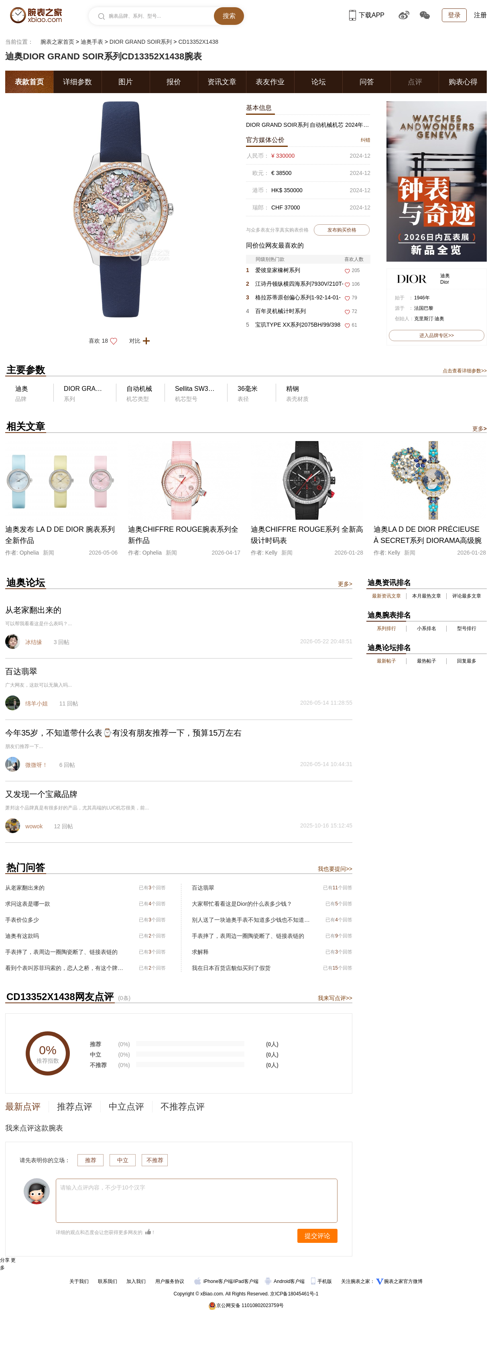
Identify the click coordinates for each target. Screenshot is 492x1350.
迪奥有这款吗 (22, 936)
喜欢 (105, 341)
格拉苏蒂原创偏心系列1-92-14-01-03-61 (293, 299)
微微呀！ (36, 765)
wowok (34, 826)
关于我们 (79, 1281)
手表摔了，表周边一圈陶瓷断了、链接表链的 (61, 952)
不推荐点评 (183, 1107)
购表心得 (463, 82)
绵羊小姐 (36, 703)
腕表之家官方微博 (403, 1281)
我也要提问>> (335, 869)
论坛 (318, 82)
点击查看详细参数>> (465, 371)
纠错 (365, 140)
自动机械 (139, 388)
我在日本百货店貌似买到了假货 (231, 968)
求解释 (200, 952)
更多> (345, 584)
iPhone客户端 (213, 1281)
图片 (125, 82)
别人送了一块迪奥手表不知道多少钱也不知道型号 (251, 920)
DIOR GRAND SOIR (93, 388)
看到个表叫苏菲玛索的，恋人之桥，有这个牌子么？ (64, 968)
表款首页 (29, 82)
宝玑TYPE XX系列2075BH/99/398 (293, 324)
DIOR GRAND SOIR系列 (141, 42)
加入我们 (136, 1281)
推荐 (90, 1160)
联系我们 (107, 1281)
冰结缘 (33, 642)
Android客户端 (285, 1281)
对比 (142, 341)
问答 (367, 82)
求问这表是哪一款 (27, 904)
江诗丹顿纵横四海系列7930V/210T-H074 (295, 286)
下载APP (366, 15)
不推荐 (154, 1160)
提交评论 (317, 1235)
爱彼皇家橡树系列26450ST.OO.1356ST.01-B (279, 272)
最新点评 (23, 1107)
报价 (174, 82)
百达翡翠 (203, 887)
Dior (444, 282)
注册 (480, 15)
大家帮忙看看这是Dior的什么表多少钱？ (242, 904)
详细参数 (77, 82)
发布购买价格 (341, 230)
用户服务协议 (169, 1281)
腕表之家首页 (57, 42)
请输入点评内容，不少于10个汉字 (102, 1187)
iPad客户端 (246, 1281)
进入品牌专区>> (436, 335)
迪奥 (445, 276)
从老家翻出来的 (25, 887)
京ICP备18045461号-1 (294, 1294)
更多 (479, 428)
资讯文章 (221, 82)
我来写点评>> (335, 998)
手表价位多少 (22, 920)
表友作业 (270, 82)
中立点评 (126, 1107)
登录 (454, 15)
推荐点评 (74, 1107)
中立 (122, 1160)
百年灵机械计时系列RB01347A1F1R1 (276, 313)
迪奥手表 (92, 42)
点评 (415, 82)
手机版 (322, 1281)
